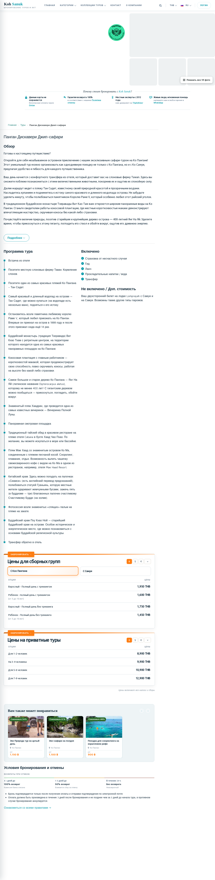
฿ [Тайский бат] (129, 561)
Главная (49, 5)
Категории (68, 5)
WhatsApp (158, 103)
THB (173, 5)
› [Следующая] (148, 710)
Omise (32, 105)
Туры (22, 125)
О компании (134, 5)
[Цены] (147, 561)
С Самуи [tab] (87, 571)
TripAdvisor (138, 103)
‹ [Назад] (141, 710)
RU (186, 5)
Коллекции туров (93, 5)
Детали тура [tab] (173, 120)
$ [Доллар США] (135, 561)
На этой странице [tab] (198, 119)
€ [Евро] (141, 561)
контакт (115, 5)
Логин (204, 5)
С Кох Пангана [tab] (18, 570)
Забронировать (19, 554)
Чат (170, 199)
